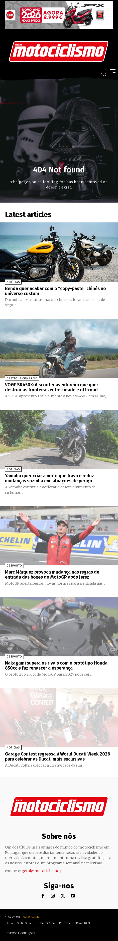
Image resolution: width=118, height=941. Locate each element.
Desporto (14, 565)
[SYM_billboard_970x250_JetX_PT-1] (59, 28)
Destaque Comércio (22, 378)
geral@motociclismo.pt (43, 871)
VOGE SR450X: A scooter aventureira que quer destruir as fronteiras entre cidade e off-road (51, 387)
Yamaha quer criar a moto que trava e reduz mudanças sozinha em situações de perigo (49, 478)
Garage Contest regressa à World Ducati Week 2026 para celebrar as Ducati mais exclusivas (57, 756)
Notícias (13, 282)
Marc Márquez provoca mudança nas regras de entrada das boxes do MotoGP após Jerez (52, 574)
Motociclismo (31, 916)
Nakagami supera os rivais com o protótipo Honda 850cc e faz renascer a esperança (56, 665)
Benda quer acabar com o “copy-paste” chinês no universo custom (55, 291)
